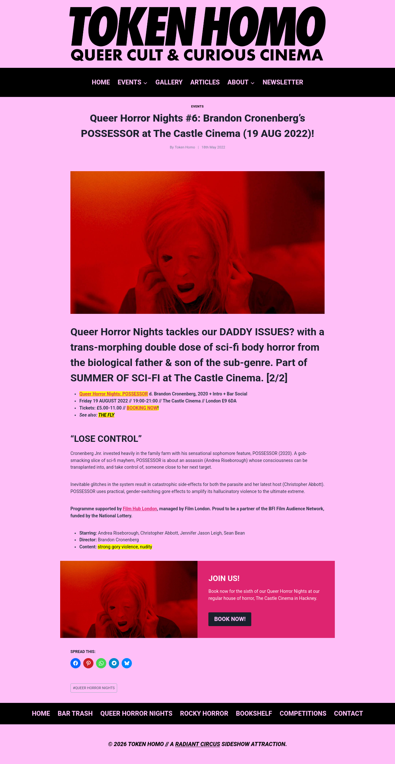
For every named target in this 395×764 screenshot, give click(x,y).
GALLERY (169, 82)
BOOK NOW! (230, 619)
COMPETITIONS (303, 713)
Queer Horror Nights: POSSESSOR (113, 393)
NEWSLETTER (282, 82)
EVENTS (197, 106)
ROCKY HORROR (204, 713)
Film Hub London (140, 508)
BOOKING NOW (142, 407)
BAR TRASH (75, 713)
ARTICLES (205, 82)
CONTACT (348, 713)
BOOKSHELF (254, 713)
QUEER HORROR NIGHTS (94, 688)
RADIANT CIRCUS (197, 744)
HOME (101, 82)
